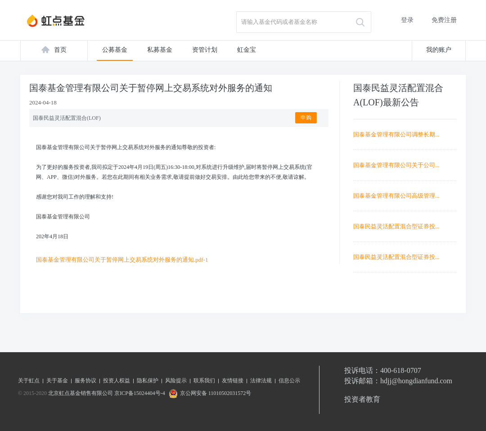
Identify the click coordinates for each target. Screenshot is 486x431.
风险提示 (176, 380)
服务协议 (85, 380)
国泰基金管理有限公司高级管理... (396, 195)
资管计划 (204, 49)
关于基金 (57, 380)
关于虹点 (29, 380)
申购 (306, 117)
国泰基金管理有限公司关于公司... (396, 165)
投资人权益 (116, 380)
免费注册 (444, 20)
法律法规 (261, 380)
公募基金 (114, 49)
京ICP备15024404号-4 (139, 393)
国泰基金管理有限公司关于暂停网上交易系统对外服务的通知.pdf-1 (122, 259)
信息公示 (289, 380)
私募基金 (159, 49)
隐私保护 (147, 380)
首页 (60, 49)
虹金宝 (246, 49)
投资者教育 (362, 399)
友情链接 (232, 380)
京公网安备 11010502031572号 (209, 393)
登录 (407, 20)
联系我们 (204, 380)
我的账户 (438, 49)
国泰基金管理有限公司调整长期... (396, 134)
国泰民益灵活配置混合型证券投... (396, 226)
